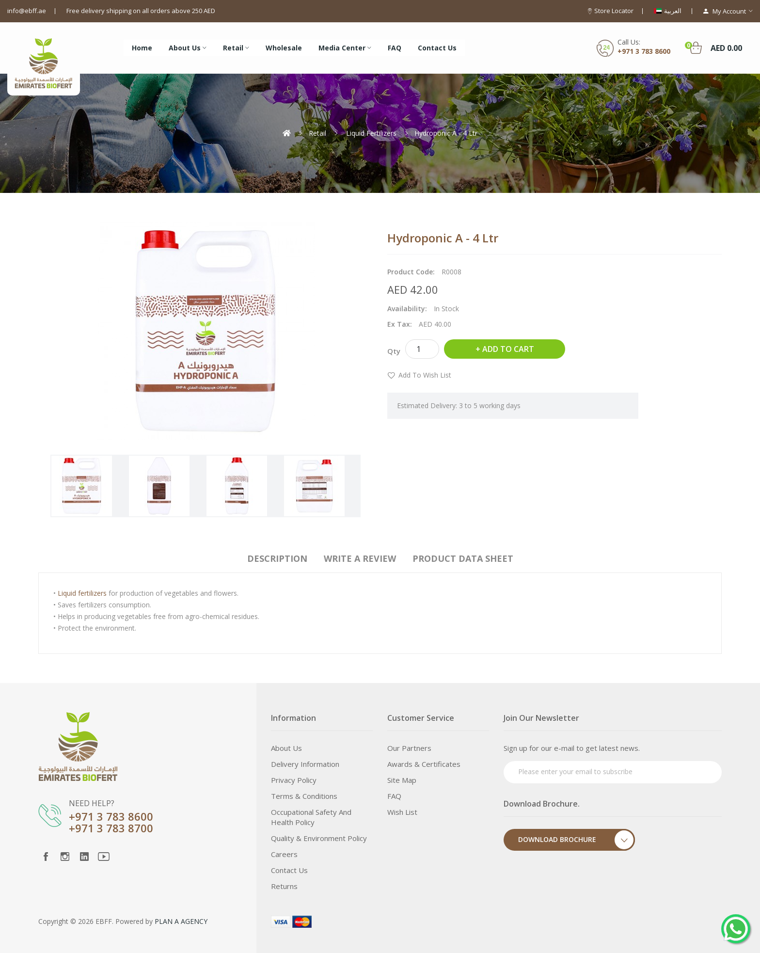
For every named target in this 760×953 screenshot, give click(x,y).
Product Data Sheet (462, 558)
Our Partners (409, 748)
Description (277, 558)
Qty (393, 351)
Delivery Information (305, 764)
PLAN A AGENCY (181, 921)
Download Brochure (576, 840)
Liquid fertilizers (82, 593)
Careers (284, 854)
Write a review (360, 558)
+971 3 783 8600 (644, 51)
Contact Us (289, 870)
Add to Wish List (424, 375)
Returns (284, 886)
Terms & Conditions (304, 796)
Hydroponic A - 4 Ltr (445, 133)
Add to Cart (508, 349)
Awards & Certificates (423, 764)
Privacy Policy (294, 780)
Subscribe (696, 771)
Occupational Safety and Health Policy (311, 817)
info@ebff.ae (26, 10)
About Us (286, 748)
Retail (317, 133)
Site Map (401, 780)
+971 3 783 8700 (111, 828)
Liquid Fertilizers (370, 133)
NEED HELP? (91, 803)
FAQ (394, 796)
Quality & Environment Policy (319, 838)
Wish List (402, 812)
